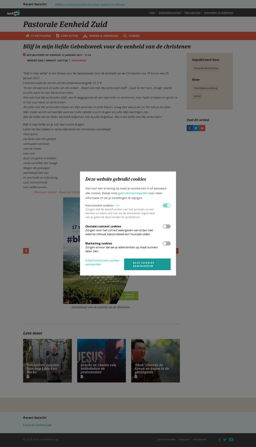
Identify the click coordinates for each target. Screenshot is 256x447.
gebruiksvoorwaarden (133, 193)
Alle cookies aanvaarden (143, 264)
